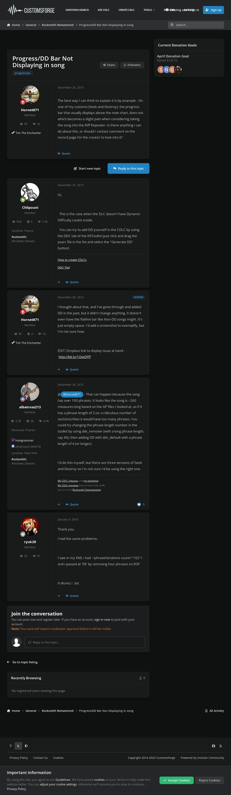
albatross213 (30, 407)
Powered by (202, 758)
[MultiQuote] (59, 282)
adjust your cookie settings (58, 784)
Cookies (58, 758)
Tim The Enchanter (28, 133)
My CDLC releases (68, 480)
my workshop (91, 480)
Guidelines (62, 780)
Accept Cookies (176, 780)
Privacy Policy (19, 758)
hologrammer (24, 440)
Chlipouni (30, 207)
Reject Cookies (209, 780)
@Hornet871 (72, 394)
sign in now (102, 619)
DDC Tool (64, 267)
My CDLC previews (68, 485)
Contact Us (40, 758)
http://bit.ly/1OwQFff (75, 357)
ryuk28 (30, 541)
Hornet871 (30, 110)
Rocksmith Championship (87, 489)
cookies (99, 780)
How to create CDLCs (72, 260)
